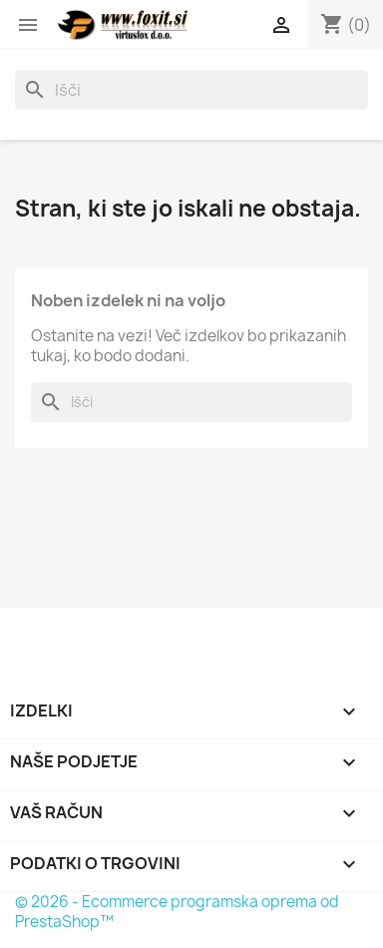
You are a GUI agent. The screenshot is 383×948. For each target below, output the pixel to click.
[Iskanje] (191, 90)
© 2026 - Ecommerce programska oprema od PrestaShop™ (177, 911)
